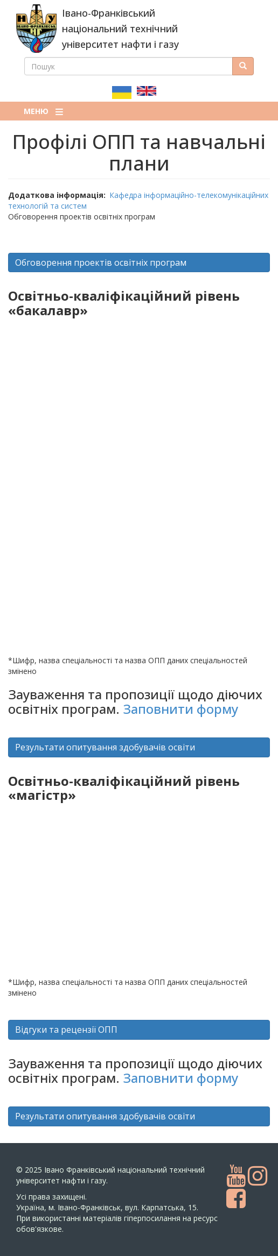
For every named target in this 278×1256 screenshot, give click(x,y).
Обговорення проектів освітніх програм (100, 262)
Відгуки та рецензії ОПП (66, 1029)
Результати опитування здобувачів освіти (105, 747)
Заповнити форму (180, 709)
